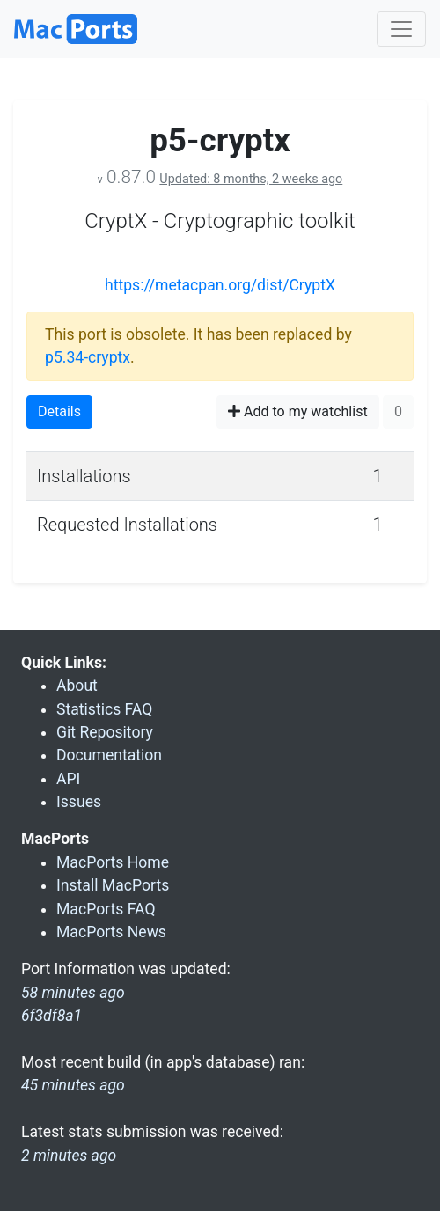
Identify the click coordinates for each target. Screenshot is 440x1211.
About (77, 685)
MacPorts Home (112, 862)
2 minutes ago (68, 1155)
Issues (78, 802)
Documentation (109, 755)
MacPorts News (111, 932)
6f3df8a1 (51, 1015)
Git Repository (104, 732)
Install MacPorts (112, 885)
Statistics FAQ (104, 709)
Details (59, 411)
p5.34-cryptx (87, 357)
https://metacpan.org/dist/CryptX (220, 285)
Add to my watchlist (298, 411)
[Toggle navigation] (401, 29)
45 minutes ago (73, 1085)
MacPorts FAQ (106, 909)
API (68, 779)
